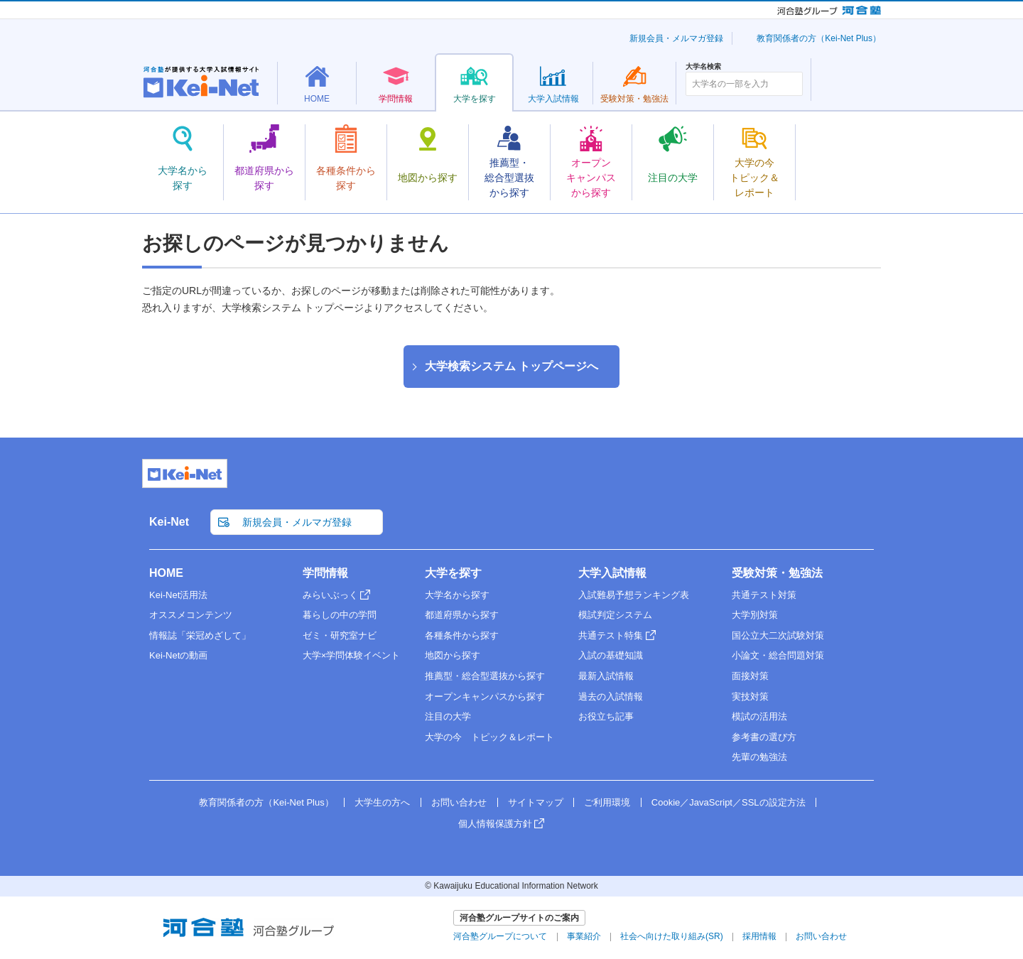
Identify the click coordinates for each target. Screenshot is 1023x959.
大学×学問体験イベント (352, 655)
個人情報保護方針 (495, 823)
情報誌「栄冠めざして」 (200, 635)
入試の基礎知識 (610, 655)
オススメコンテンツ (190, 614)
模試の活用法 (759, 716)
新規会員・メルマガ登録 (676, 38)
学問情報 (325, 573)
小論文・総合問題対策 (778, 655)
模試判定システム (615, 614)
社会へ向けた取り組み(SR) (671, 936)
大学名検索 (703, 66)
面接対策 (750, 676)
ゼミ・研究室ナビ (340, 635)
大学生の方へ (382, 802)
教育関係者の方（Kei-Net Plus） (819, 38)
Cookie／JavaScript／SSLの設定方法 (728, 802)
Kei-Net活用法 (178, 595)
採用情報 (759, 936)
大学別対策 (755, 614)
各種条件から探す (462, 635)
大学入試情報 (612, 573)
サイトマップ (535, 802)
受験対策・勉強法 (777, 573)
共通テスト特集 (610, 635)
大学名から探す (457, 595)
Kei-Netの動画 (178, 655)
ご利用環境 (607, 802)
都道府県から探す (462, 614)
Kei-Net (169, 522)
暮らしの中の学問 (340, 614)
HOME (166, 573)
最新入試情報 (606, 676)
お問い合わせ (459, 802)
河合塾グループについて (500, 936)
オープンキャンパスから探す (485, 696)
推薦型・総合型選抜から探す (485, 676)
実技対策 (750, 696)
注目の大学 (448, 716)
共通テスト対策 (764, 595)
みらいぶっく (330, 595)
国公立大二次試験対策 (778, 635)
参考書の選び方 (764, 737)
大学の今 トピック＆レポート (489, 737)
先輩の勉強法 (759, 757)
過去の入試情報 (610, 696)
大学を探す (453, 573)
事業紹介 (584, 936)
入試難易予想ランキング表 (633, 595)
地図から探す (452, 655)
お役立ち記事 (606, 716)
